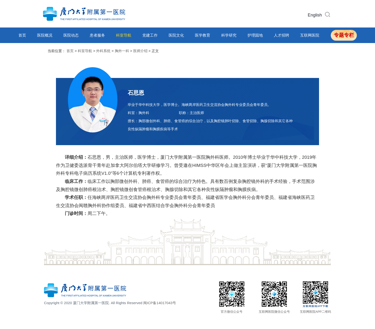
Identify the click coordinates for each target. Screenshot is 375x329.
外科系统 (103, 51)
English (315, 15)
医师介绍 (140, 51)
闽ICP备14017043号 (159, 303)
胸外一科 (122, 51)
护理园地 (255, 35)
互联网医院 (309, 35)
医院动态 (71, 35)
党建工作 (150, 35)
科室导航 (123, 35)
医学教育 (202, 35)
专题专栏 (344, 35)
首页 (22, 35)
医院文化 (176, 35)
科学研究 (229, 35)
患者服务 (97, 35)
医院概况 (44, 35)
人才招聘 (281, 35)
